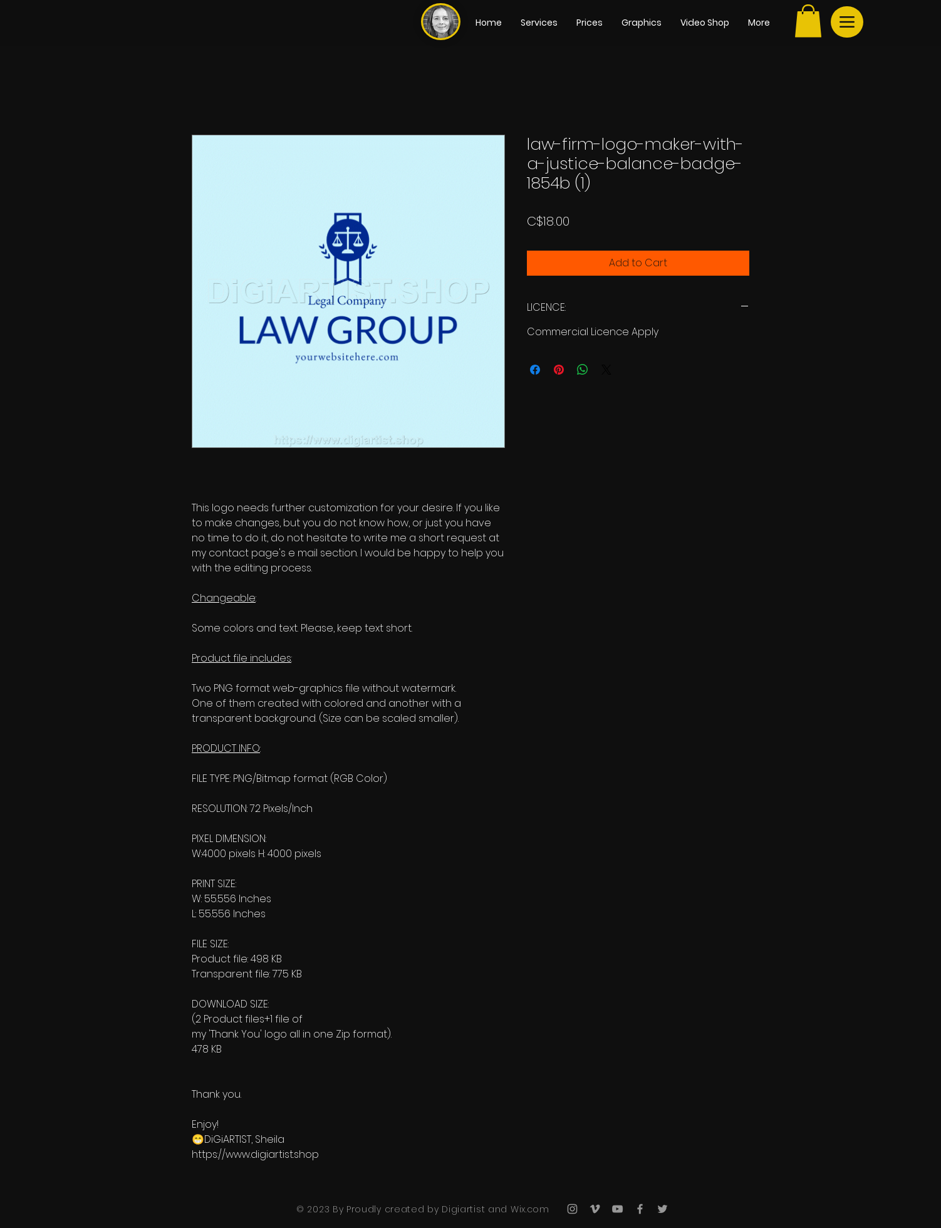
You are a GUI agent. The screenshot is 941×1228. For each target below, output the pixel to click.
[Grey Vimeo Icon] (594, 1208)
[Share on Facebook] (535, 369)
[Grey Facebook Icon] (640, 1208)
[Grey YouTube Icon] (617, 1208)
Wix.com (528, 1209)
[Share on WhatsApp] (582, 369)
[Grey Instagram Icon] (572, 1208)
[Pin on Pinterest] (558, 369)
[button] (808, 21)
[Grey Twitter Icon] (662, 1208)
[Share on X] (606, 369)
